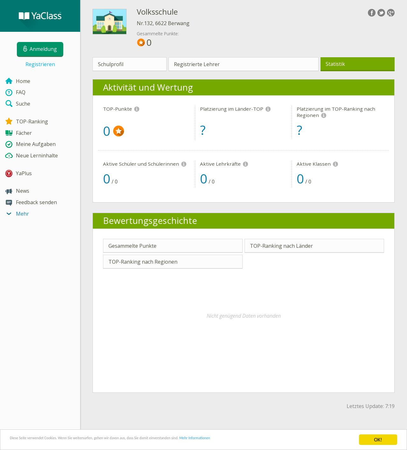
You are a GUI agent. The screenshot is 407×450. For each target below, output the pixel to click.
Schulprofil (110, 64)
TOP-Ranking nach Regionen (142, 261)
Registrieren (40, 64)
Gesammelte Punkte (132, 245)
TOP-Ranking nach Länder (281, 245)
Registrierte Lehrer (197, 64)
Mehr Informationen (278, 440)
